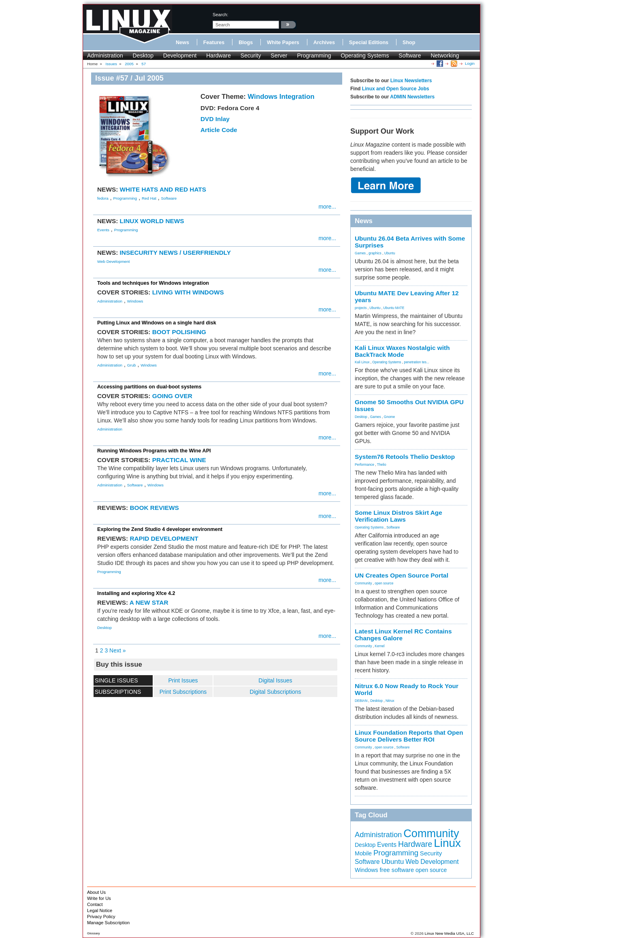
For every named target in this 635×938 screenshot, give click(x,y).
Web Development (113, 261)
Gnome (389, 417)
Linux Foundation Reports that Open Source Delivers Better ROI (409, 736)
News (182, 42)
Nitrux (390, 701)
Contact (95, 904)
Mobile (363, 853)
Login (470, 63)
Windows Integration (281, 96)
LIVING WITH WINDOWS (188, 292)
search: (220, 14)
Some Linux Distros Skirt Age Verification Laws (398, 516)
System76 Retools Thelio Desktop (405, 456)
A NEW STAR (149, 602)
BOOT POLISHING (179, 331)
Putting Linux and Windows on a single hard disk (156, 323)
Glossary (93, 933)
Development (180, 55)
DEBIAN (361, 701)
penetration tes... (416, 362)
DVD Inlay (215, 118)
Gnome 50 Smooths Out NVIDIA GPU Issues (409, 405)
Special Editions (368, 42)
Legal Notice (99, 910)
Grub (131, 365)
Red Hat (149, 198)
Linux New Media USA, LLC (449, 933)
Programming (314, 55)
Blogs (246, 42)
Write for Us (99, 898)
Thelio (381, 465)
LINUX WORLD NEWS (152, 220)
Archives (324, 42)
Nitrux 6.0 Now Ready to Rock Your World (406, 689)
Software (409, 55)
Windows (135, 301)
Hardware (218, 55)
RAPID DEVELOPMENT (164, 538)
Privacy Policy (101, 916)
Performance (364, 465)
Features (214, 42)
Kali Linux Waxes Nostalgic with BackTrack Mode (402, 351)
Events (103, 230)
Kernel (379, 646)
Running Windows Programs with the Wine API (154, 451)
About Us (96, 892)
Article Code (218, 129)
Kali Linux (362, 362)
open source (384, 583)
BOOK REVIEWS (154, 507)
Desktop (143, 55)
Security (251, 55)
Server (279, 55)
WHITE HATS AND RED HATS (163, 189)
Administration (105, 55)
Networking (444, 55)
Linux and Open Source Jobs (395, 89)
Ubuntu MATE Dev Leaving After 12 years (407, 296)
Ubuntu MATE (393, 308)
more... (327, 206)
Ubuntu (389, 253)
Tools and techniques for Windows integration (153, 283)
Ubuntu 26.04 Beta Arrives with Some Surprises (410, 242)
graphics (375, 253)
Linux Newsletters (411, 80)
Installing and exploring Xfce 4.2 (136, 593)
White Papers (283, 42)
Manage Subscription (108, 922)
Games (360, 253)
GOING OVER (172, 395)
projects (361, 308)
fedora (103, 198)
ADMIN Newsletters (412, 97)
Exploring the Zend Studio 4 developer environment (159, 529)
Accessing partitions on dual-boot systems (149, 387)
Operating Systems (365, 55)
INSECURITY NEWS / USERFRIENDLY (175, 252)
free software (397, 870)
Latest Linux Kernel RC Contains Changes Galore (403, 635)
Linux (447, 843)
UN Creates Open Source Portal (401, 575)
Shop (409, 42)
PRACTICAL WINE (179, 459)
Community (363, 583)
